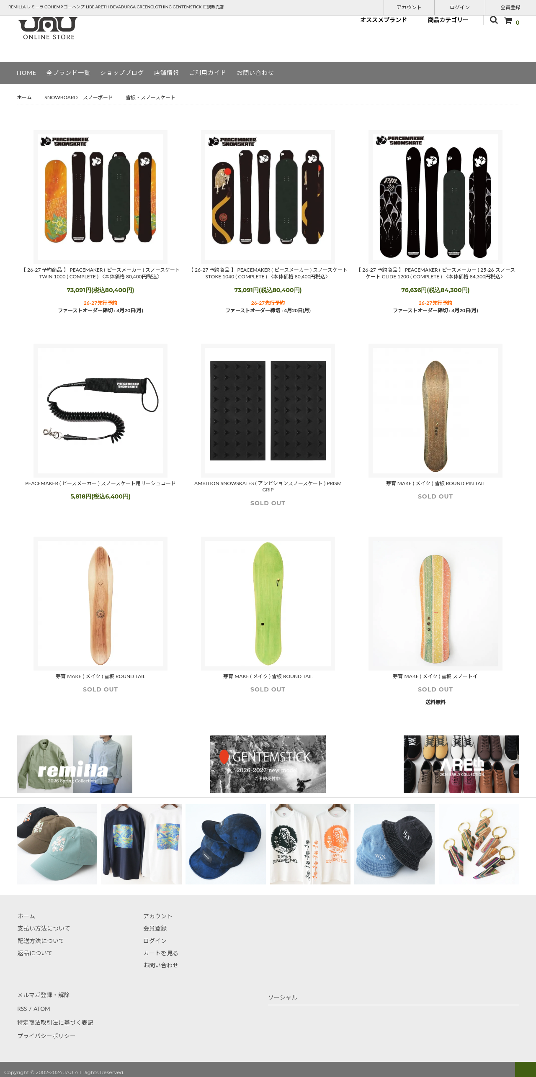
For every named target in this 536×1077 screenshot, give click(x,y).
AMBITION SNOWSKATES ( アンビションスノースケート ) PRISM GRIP (268, 486)
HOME (26, 72)
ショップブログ (122, 72)
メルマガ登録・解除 (43, 994)
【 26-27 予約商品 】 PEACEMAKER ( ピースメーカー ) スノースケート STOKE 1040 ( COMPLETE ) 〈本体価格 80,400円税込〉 (268, 273)
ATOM (40, 1006)
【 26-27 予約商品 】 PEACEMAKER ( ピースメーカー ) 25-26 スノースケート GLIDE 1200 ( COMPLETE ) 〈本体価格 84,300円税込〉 (435, 273)
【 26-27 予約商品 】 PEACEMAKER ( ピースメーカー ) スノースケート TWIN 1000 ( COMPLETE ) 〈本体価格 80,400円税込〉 (100, 273)
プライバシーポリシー (46, 1031)
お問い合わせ (255, 72)
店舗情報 (166, 72)
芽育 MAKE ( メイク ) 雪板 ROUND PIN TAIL (435, 483)
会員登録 (510, 6)
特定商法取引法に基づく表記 (55, 1019)
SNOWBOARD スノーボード (78, 97)
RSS (22, 1006)
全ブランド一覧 (68, 72)
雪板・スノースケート (150, 97)
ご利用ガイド (208, 72)
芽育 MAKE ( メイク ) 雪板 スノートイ (435, 676)
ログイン (460, 6)
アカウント (409, 6)
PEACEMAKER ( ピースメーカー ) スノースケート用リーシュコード (100, 483)
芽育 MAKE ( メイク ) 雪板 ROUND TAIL (100, 676)
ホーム (24, 97)
